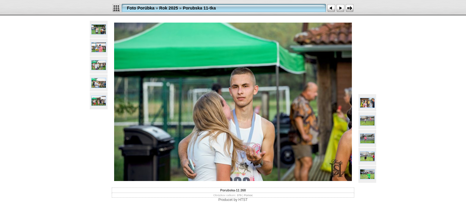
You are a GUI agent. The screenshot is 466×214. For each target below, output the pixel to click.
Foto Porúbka (141, 8)
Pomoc (248, 195)
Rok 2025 (168, 8)
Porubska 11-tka (199, 8)
